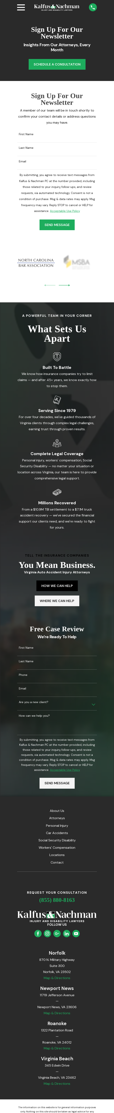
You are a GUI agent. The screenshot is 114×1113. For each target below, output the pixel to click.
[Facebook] (38, 934)
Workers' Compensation (57, 847)
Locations (57, 855)
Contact (57, 862)
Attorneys (57, 818)
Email (22, 161)
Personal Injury (57, 825)
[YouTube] (76, 934)
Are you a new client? (33, 702)
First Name (26, 134)
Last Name (26, 148)
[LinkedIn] (67, 934)
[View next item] (64, 285)
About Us (57, 811)
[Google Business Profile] (57, 934)
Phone (23, 675)
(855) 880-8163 (57, 900)
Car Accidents (57, 833)
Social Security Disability (57, 840)
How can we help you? (34, 716)
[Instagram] (47, 934)
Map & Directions (57, 978)
